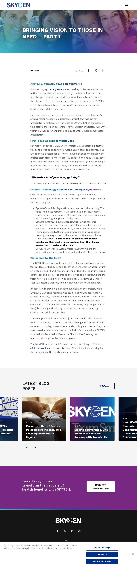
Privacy (68, 541)
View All (104, 386)
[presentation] (26, 447)
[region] (68, 554)
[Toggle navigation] (126, 5)
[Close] (133, 554)
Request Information (101, 487)
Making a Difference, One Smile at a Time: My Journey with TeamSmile (91, 433)
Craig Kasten (57, 89)
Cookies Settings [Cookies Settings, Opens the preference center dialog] (102, 548)
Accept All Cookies (102, 561)
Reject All (102, 555)
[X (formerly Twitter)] (95, 70)
